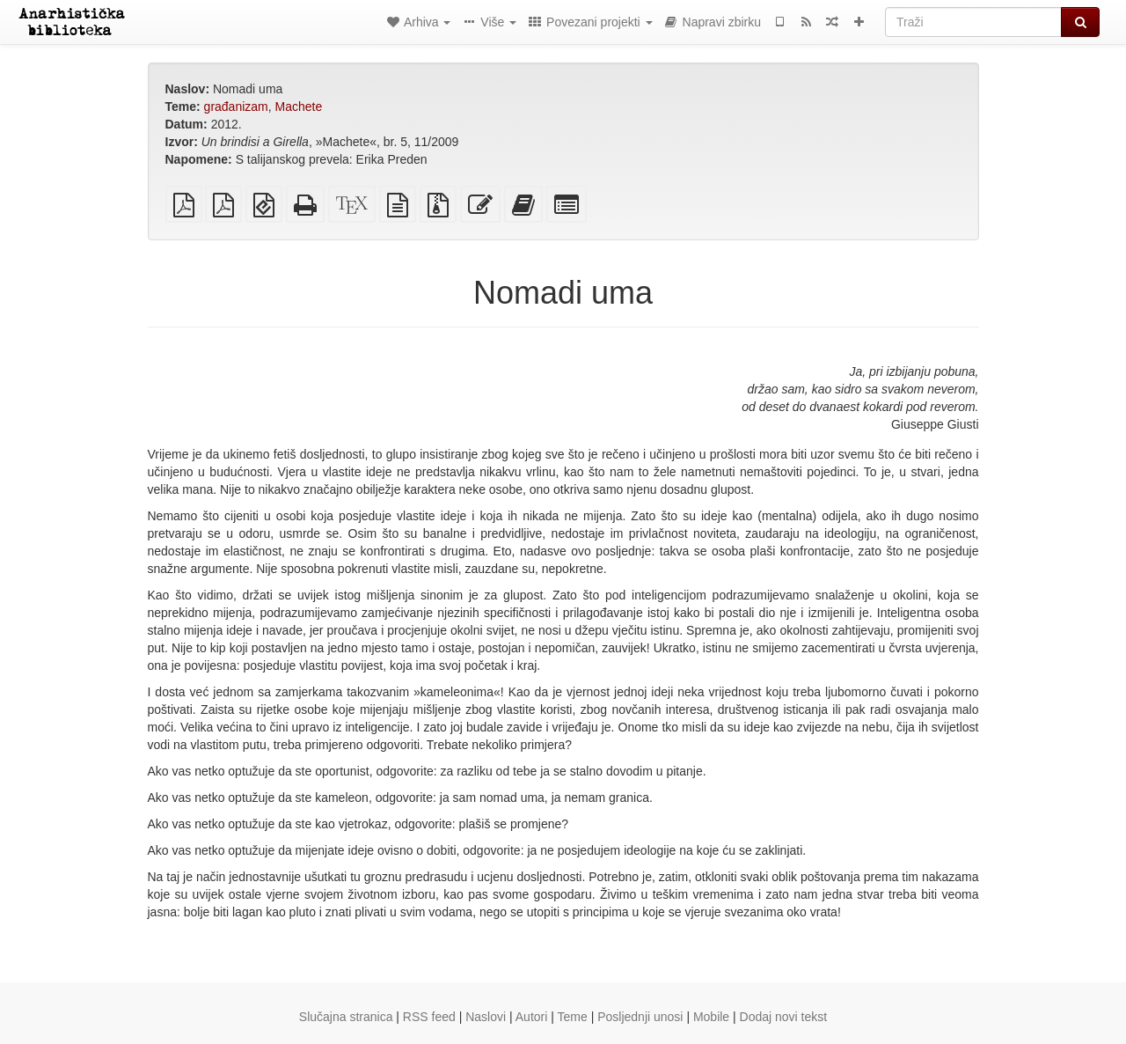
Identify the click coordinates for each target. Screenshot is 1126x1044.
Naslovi (485, 1017)
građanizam (236, 106)
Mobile (711, 1017)
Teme (573, 1017)
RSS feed (429, 1017)
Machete (299, 106)
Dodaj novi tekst (784, 1017)
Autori (531, 1017)
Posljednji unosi (640, 1017)
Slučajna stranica (346, 1017)
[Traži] (973, 22)
